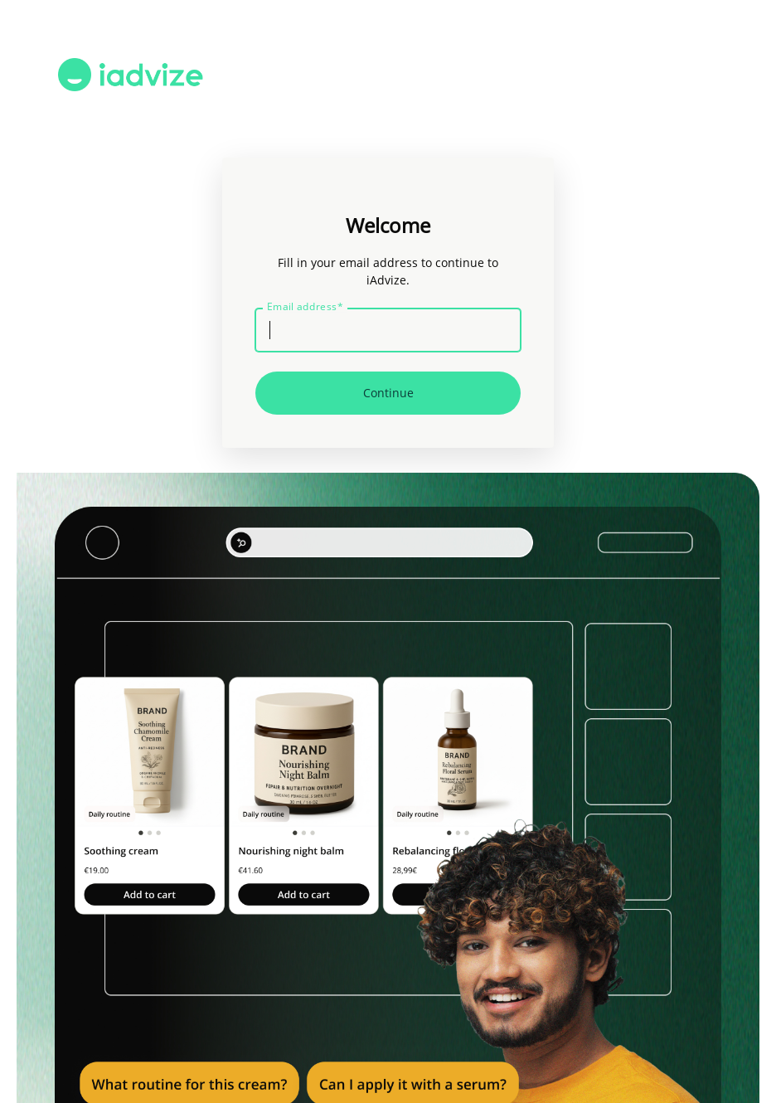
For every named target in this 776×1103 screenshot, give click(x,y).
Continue (388, 393)
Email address (305, 307)
